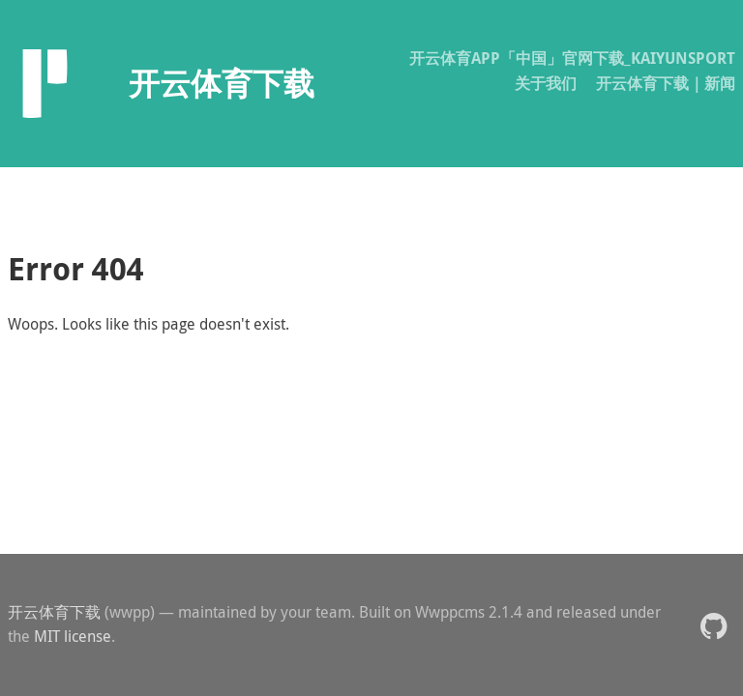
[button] (713, 625)
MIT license (72, 636)
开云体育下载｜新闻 (665, 83)
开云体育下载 (54, 612)
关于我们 (546, 83)
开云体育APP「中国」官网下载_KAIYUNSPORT (572, 58)
